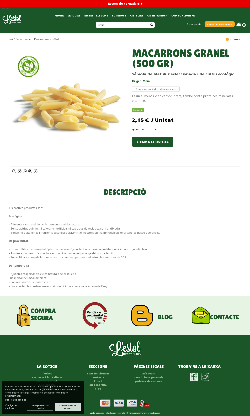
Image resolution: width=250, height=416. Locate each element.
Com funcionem (98, 373)
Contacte (98, 377)
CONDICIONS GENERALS (148, 377)
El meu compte (194, 24)
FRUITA (59, 15)
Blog (98, 388)
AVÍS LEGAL (148, 373)
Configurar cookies (11, 407)
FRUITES (47, 373)
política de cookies (15, 399)
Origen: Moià (141, 81)
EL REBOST (119, 15)
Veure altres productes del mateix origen (156, 89)
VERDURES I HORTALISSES (47, 377)
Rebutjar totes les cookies (40, 406)
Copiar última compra (219, 24)
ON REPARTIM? (157, 15)
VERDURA (74, 15)
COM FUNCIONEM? (183, 15)
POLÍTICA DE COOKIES (148, 381)
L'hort (98, 381)
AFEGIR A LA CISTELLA (153, 142)
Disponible (138, 110)
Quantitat (138, 129)
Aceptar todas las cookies (67, 406)
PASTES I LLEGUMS (96, 15)
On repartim (98, 384)
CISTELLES (136, 15)
